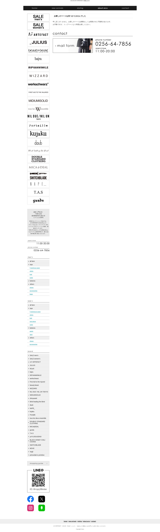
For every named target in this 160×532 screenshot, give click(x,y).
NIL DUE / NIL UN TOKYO (39, 392)
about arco (86, 521)
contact (93, 521)
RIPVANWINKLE (35, 375)
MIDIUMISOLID (35, 395)
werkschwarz (34, 378)
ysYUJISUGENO (35, 436)
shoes (32, 287)
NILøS (32, 368)
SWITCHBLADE (35, 445)
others (32, 284)
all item (32, 261)
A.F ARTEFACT (35, 362)
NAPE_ (32, 408)
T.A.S (31, 433)
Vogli (31, 452)
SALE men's (34, 355)
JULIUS (32, 365)
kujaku (32, 411)
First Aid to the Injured (37, 382)
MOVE (32, 448)
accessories (33, 291)
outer (31, 278)
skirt (31, 334)
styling (80, 521)
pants (31, 331)
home (65, 521)
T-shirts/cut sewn (35, 312)
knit (31, 274)
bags (31, 294)
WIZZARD (33, 388)
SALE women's (35, 359)
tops (31, 264)
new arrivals (72, 521)
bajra (31, 372)
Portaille (32, 415)
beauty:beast (34, 385)
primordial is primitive (37, 455)
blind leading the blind (37, 402)
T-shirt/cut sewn (35, 268)
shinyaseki (33, 398)
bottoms (32, 281)
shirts (31, 271)
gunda (32, 430)
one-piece (33, 321)
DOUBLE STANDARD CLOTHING (37, 422)
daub (31, 405)
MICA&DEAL (34, 427)
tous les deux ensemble (38, 418)
